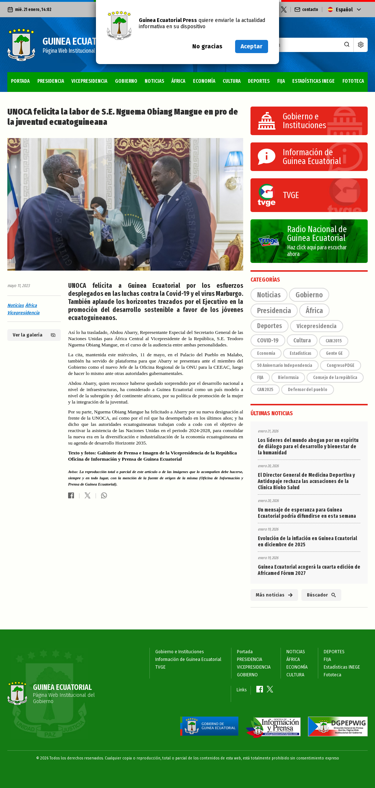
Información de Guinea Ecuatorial (188, 659)
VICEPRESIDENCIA (89, 81)
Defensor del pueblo (307, 389)
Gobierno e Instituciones (179, 651)
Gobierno (309, 294)
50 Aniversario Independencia (284, 365)
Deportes (269, 326)
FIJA (281, 81)
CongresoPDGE (340, 365)
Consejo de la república (335, 377)
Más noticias (274, 595)
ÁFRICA (178, 81)
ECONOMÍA (204, 81)
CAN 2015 (334, 340)
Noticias (15, 305)
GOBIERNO (126, 81)
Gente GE (334, 353)
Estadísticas (300, 353)
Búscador (321, 595)
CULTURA (232, 81)
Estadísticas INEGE (313, 81)
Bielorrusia (288, 377)
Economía (266, 353)
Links (242, 689)
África (31, 305)
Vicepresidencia (23, 312)
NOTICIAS (154, 81)
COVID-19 (268, 340)
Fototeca (353, 81)
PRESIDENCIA (50, 81)
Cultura (302, 340)
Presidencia (274, 310)
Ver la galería (34, 335)
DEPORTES (259, 81)
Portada (20, 81)
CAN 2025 (265, 389)
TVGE (160, 667)
